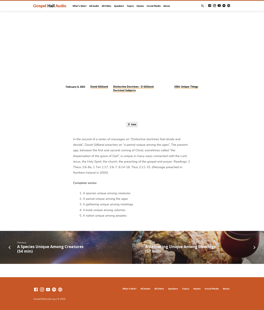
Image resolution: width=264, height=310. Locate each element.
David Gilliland (99, 86)
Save (132, 125)
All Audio (94, 6)
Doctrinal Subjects (124, 90)
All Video (106, 6)
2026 (177, 86)
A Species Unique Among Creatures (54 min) (50, 249)
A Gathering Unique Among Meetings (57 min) (180, 249)
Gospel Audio (49, 6)
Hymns (140, 6)
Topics (130, 6)
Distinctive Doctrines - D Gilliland (133, 86)
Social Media (154, 6)
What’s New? (80, 6)
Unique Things (189, 86)
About (166, 6)
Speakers (119, 6)
